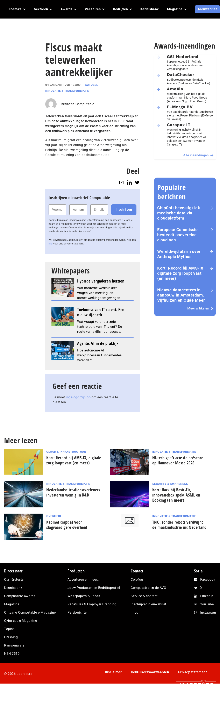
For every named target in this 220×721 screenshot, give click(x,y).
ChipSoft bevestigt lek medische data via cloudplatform (178, 213)
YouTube (207, 604)
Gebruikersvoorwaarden (150, 672)
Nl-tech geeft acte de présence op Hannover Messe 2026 (177, 460)
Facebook (207, 579)
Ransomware (14, 645)
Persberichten (78, 612)
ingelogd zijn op (78, 397)
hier (51, 243)
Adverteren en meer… (83, 579)
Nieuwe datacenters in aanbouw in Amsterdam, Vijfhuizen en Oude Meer (181, 295)
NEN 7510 (12, 654)
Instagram (208, 612)
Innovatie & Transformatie (67, 90)
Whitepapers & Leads (84, 596)
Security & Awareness (170, 483)
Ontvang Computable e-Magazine (30, 612)
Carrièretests (14, 579)
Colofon (137, 579)
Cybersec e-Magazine (20, 621)
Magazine (11, 604)
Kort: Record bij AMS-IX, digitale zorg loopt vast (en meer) (181, 273)
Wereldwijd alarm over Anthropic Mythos (178, 254)
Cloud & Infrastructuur (66, 451)
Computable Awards (19, 596)
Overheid (53, 516)
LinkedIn (206, 596)
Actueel (91, 84)
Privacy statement (192, 672)
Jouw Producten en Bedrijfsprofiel (94, 588)
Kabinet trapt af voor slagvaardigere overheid (66, 524)
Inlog (135, 612)
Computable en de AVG (148, 588)
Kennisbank (13, 588)
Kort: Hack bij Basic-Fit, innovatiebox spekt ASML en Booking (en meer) (176, 495)
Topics (9, 629)
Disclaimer (113, 672)
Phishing (11, 637)
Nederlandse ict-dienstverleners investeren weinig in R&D (73, 492)
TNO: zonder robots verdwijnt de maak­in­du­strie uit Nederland (179, 524)
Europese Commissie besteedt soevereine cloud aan (177, 234)
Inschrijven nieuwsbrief (148, 604)
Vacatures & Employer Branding (92, 604)
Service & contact (144, 596)
